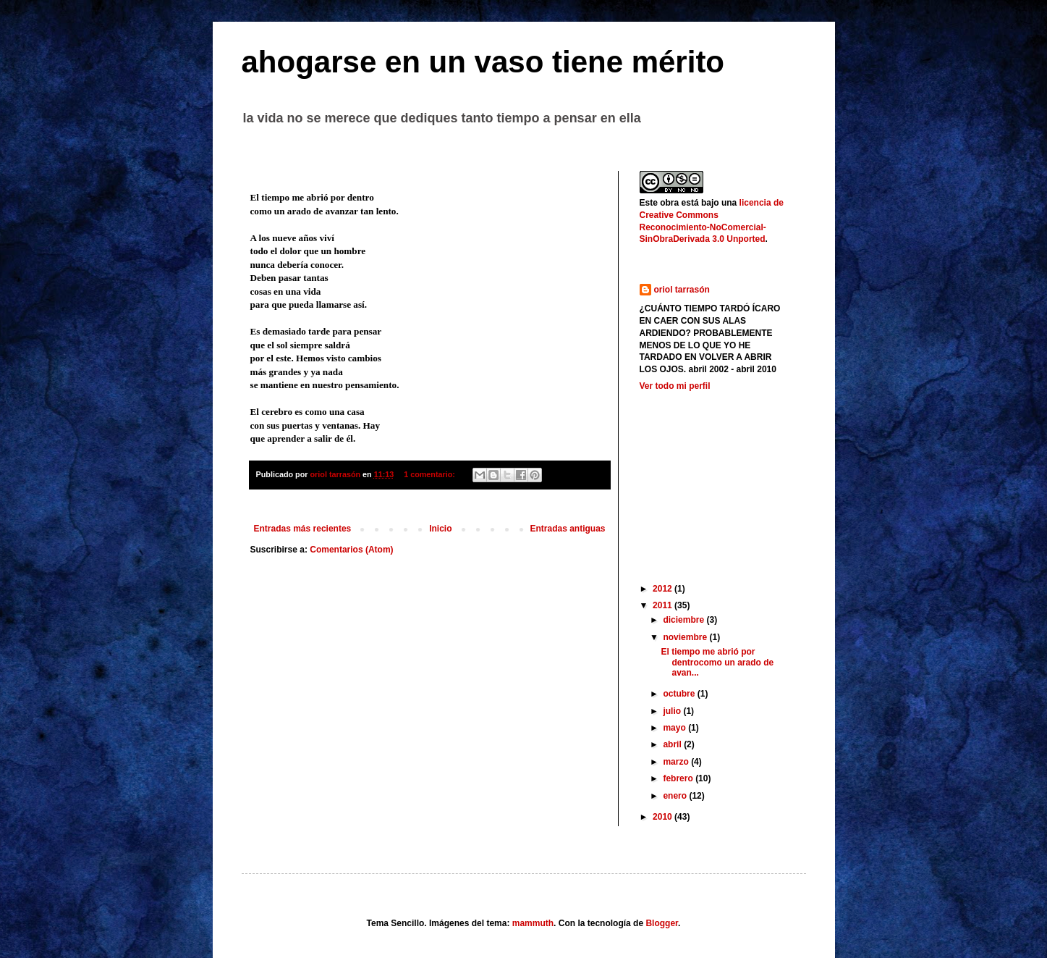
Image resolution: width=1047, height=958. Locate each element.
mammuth (533, 923)
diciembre (684, 620)
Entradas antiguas (567, 529)
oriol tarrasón (682, 290)
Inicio (440, 529)
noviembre (686, 637)
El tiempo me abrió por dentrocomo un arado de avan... (717, 662)
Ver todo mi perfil (675, 386)
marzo (677, 762)
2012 (663, 589)
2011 (663, 605)
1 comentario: (430, 474)
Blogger (661, 923)
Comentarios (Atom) (351, 550)
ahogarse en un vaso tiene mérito (483, 62)
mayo (675, 728)
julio (673, 711)
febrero (679, 778)
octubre (680, 694)
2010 (663, 817)
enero (676, 796)
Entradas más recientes (303, 529)
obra (669, 203)
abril (673, 744)
